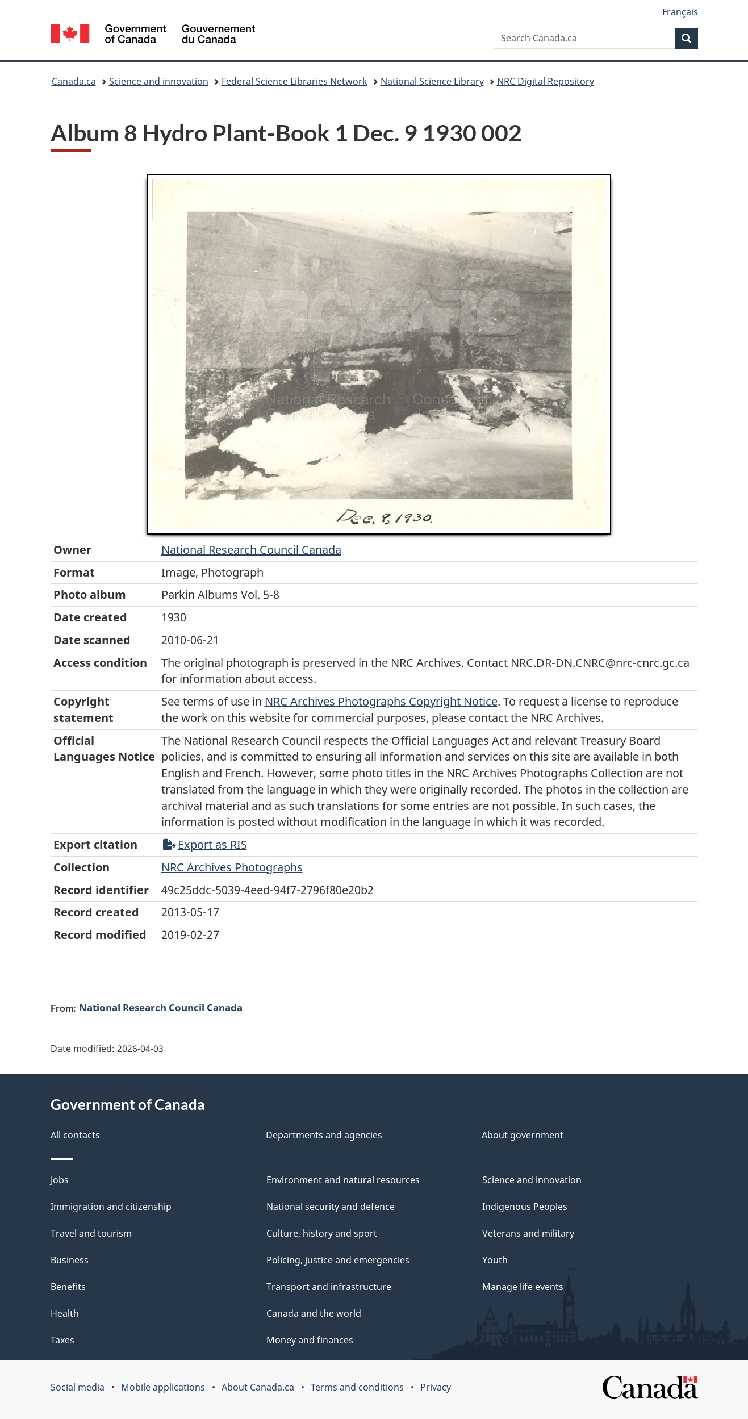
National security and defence (330, 1206)
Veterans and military (528, 1233)
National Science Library (432, 81)
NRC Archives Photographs (232, 867)
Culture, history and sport (321, 1233)
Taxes (62, 1340)
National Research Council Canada (251, 549)
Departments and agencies (324, 1135)
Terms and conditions (357, 1387)
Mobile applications (163, 1387)
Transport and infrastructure (328, 1286)
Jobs (60, 1180)
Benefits (68, 1286)
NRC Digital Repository (545, 81)
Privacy (435, 1387)
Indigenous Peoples (524, 1206)
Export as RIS (205, 844)
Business (70, 1260)
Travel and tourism (91, 1233)
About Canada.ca (258, 1387)
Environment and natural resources (343, 1180)
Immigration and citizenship (111, 1206)
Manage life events (522, 1286)
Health (65, 1313)
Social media (78, 1387)
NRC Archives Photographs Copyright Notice (381, 701)
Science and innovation (158, 81)
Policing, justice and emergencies (337, 1260)
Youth (495, 1260)
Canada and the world (313, 1313)
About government (522, 1135)
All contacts (75, 1135)
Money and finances (309, 1340)
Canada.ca (74, 81)
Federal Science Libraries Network (294, 81)
